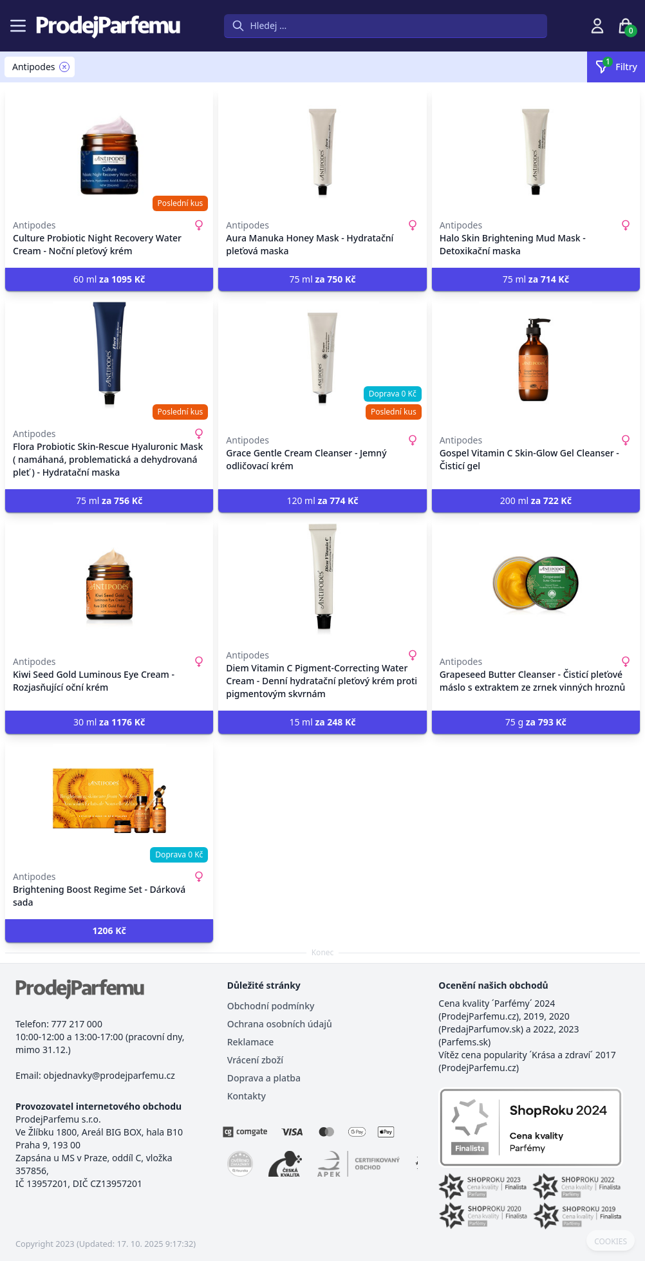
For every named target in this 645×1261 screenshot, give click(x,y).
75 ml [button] (322, 279)
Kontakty (246, 1096)
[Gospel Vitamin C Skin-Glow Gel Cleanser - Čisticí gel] (536, 358)
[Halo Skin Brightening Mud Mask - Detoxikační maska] (536, 149)
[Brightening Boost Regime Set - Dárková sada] (109, 800)
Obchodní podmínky (271, 1006)
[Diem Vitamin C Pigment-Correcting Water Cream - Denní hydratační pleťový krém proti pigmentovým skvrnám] (322, 579)
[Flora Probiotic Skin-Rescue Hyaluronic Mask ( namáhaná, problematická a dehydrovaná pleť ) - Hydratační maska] (109, 358)
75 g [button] (535, 722)
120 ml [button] (322, 500)
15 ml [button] (322, 722)
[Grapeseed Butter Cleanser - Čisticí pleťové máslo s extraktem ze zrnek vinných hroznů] (536, 579)
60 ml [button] (109, 279)
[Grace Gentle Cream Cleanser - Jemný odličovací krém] (322, 358)
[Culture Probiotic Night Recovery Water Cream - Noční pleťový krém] (109, 149)
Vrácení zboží (255, 1060)
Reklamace (250, 1042)
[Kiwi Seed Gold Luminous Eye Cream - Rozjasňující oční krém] (109, 579)
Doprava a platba (264, 1078)
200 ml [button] (536, 500)
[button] (109, 930)
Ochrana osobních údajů (279, 1024)
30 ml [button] (109, 722)
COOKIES (610, 1242)
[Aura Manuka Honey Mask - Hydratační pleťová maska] (322, 149)
